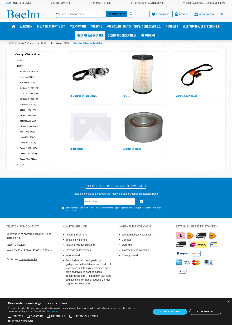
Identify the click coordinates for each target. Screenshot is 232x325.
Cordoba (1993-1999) (29, 88)
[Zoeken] (130, 14)
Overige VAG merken (27, 54)
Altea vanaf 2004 (27, 77)
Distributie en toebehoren (83, 96)
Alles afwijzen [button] (205, 311)
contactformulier (28, 259)
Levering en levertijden (78, 250)
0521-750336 (15, 245)
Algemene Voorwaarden (135, 250)
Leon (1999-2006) (27, 137)
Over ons (127, 244)
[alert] (116, 311)
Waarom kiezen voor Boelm (137, 234)
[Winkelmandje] (208, 14)
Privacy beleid (130, 255)
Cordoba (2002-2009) (29, 99)
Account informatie (76, 234)
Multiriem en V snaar (186, 96)
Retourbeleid (73, 255)
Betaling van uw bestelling (80, 244)
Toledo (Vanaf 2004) (28, 159)
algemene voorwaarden (146, 208)
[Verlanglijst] (160, 14)
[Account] (181, 14)
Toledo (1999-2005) (28, 154)
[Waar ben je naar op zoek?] (80, 14)
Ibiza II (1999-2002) (28, 115)
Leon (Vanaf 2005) (28, 143)
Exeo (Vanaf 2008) (28, 104)
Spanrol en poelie (132, 149)
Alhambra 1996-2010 (29, 72)
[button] (77, 321)
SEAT (20, 66)
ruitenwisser (76, 149)
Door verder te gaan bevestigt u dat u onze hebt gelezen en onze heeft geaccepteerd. (113, 209)
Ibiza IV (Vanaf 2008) (29, 126)
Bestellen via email (76, 239)
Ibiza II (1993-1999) (28, 110)
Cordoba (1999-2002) (29, 93)
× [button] (228, 302)
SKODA (20, 164)
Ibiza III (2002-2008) (28, 121)
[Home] (13, 26)
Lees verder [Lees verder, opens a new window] (52, 311)
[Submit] (141, 201)
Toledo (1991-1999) (28, 148)
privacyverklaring (109, 208)
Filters (126, 96)
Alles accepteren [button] (170, 311)
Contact (126, 239)
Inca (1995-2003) (27, 132)
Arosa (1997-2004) (28, 82)
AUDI (19, 60)
